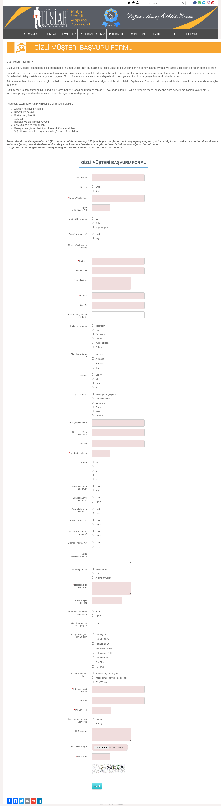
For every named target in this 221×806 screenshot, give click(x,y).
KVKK (156, 34)
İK (174, 34)
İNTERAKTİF (116, 34)
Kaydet (97, 786)
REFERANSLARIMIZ (92, 34)
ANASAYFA (30, 34)
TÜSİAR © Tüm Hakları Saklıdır (110, 805)
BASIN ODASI (137, 34)
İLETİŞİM (191, 34)
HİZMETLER (68, 34)
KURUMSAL (49, 34)
